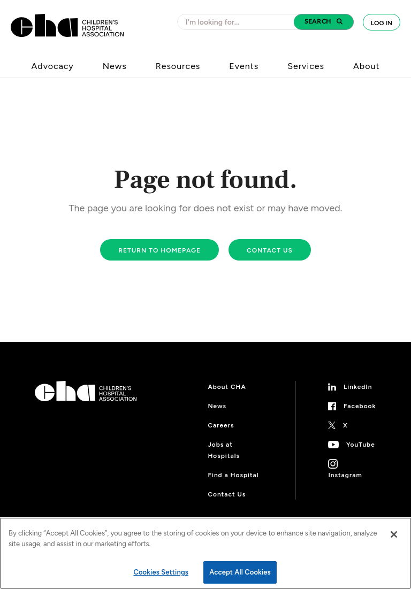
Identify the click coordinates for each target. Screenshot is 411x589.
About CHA (227, 387)
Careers (221, 425)
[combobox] (238, 22)
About (366, 66)
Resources (178, 66)
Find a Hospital (233, 475)
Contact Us (227, 494)
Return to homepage (159, 250)
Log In (381, 23)
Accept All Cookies (240, 572)
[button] (324, 22)
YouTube (360, 444)
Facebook (360, 406)
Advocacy (53, 66)
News (115, 66)
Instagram (345, 475)
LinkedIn (358, 387)
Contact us (270, 250)
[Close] (394, 534)
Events (243, 66)
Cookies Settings (160, 572)
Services (305, 66)
